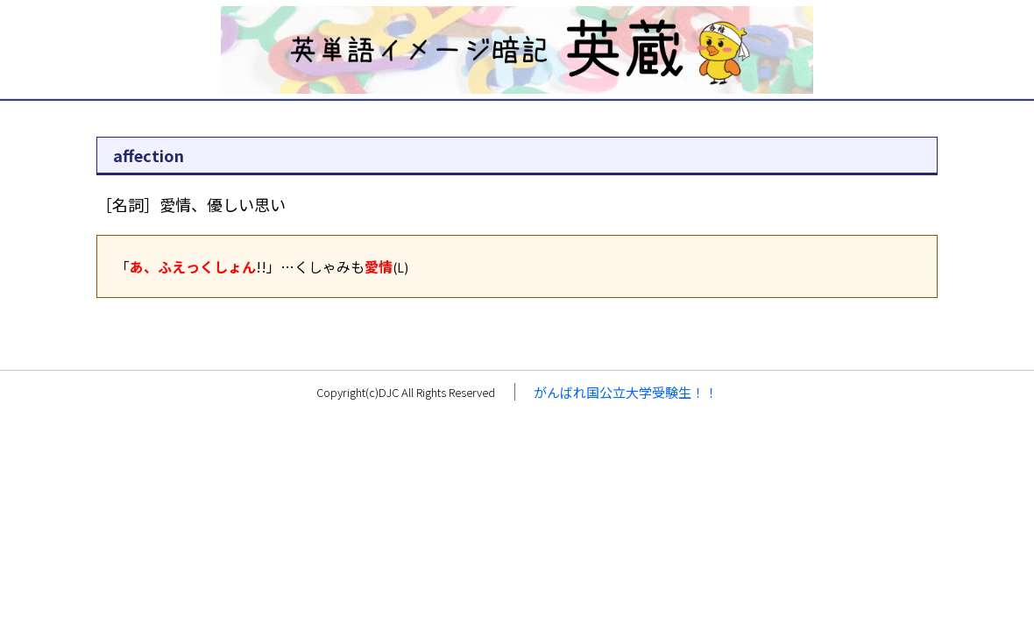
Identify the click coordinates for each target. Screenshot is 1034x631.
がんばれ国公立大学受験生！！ (626, 392)
